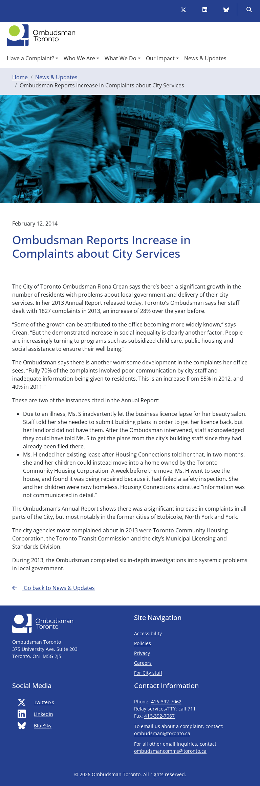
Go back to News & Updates (53, 588)
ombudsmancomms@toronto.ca (170, 751)
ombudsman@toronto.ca (162, 733)
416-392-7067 (159, 716)
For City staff (168, 672)
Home (20, 77)
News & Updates (56, 77)
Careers (143, 663)
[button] (32, 58)
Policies (142, 643)
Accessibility (148, 633)
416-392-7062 (166, 701)
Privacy (142, 653)
